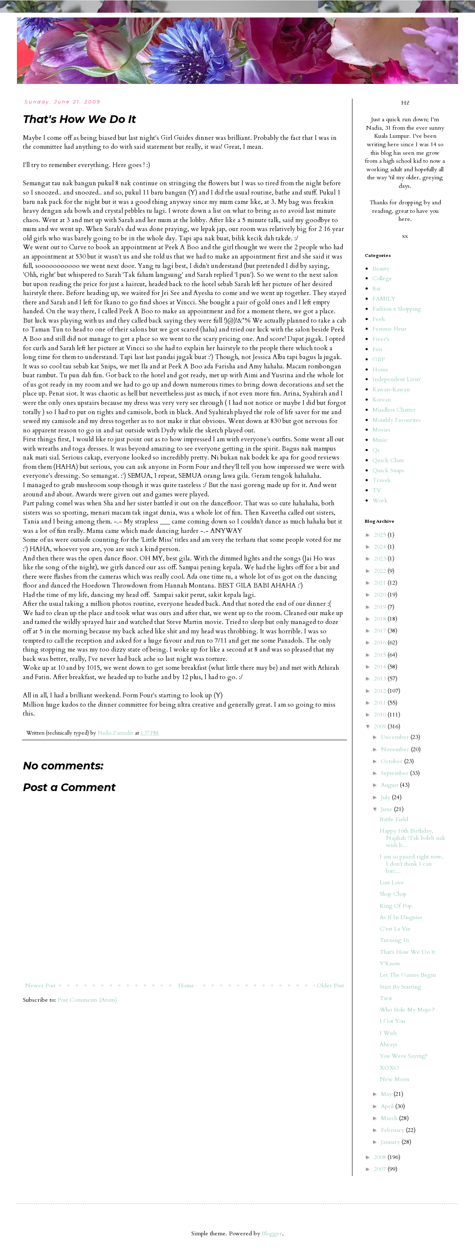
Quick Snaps (388, 470)
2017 (381, 631)
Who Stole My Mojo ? (407, 1010)
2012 (381, 691)
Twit (386, 998)
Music (380, 440)
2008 (381, 1157)
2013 (381, 678)
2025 (381, 535)
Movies (381, 430)
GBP (378, 359)
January (391, 1142)
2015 (381, 655)
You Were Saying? (404, 1056)
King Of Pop (396, 906)
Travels (381, 480)
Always (388, 1044)
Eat (376, 288)
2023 (381, 559)
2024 (381, 547)
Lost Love (392, 882)
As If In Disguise (401, 917)
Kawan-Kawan (391, 389)
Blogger (272, 1233)
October (392, 761)
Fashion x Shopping (396, 309)
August (390, 785)
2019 (381, 607)
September (395, 773)
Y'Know (390, 963)
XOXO (389, 1068)
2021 (381, 583)
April (388, 1106)
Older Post (330, 985)
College (382, 278)
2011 (381, 703)
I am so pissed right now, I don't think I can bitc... (411, 864)
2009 (381, 726)
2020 (381, 595)
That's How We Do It (407, 952)
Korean (381, 400)
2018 (381, 619)
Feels (378, 319)
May (387, 1094)
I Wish (388, 1033)
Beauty (380, 269)
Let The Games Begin (408, 975)
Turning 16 (394, 940)
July (386, 797)
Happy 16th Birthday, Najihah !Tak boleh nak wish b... (412, 838)
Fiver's (380, 339)
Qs (376, 450)
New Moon (394, 1079)
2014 (381, 667)
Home (186, 985)
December (396, 737)
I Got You (392, 1021)
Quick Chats (388, 460)
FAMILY (383, 299)
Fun (377, 349)
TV (376, 490)
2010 (381, 715)
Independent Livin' (396, 379)
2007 (381, 1169)
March (390, 1118)
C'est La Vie (395, 929)
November (396, 749)
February (393, 1130)
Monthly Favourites (396, 420)
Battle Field (394, 819)
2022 (381, 571)
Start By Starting (400, 987)
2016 (381, 642)
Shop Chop (393, 894)
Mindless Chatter (394, 410)
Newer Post (40, 985)
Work (380, 500)
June (387, 809)
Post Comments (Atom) (87, 1000)
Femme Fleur (389, 329)
